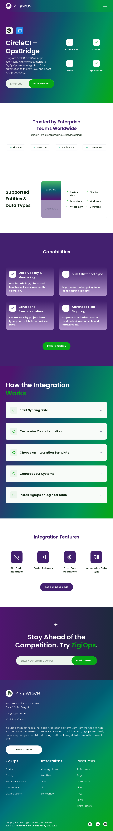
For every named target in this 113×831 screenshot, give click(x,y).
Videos (81, 787)
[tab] (51, 190)
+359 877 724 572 (16, 719)
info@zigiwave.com (17, 713)
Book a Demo (24, 749)
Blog (79, 775)
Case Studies (84, 781)
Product (10, 769)
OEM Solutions (14, 793)
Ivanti (44, 781)
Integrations (12, 787)
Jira (43, 787)
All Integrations (49, 769)
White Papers (84, 806)
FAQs (79, 793)
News (80, 800)
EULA (54, 825)
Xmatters (46, 775)
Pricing (9, 775)
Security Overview (16, 781)
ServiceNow (47, 793)
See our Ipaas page (56, 587)
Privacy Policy (23, 825)
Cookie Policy (38, 825)
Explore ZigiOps (56, 346)
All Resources (84, 769)
